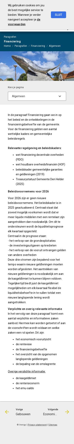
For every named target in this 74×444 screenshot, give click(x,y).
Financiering (38, 46)
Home (7, 46)
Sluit (58, 14)
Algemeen (55, 46)
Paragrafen (21, 46)
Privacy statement (37, 424)
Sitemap (52, 424)
